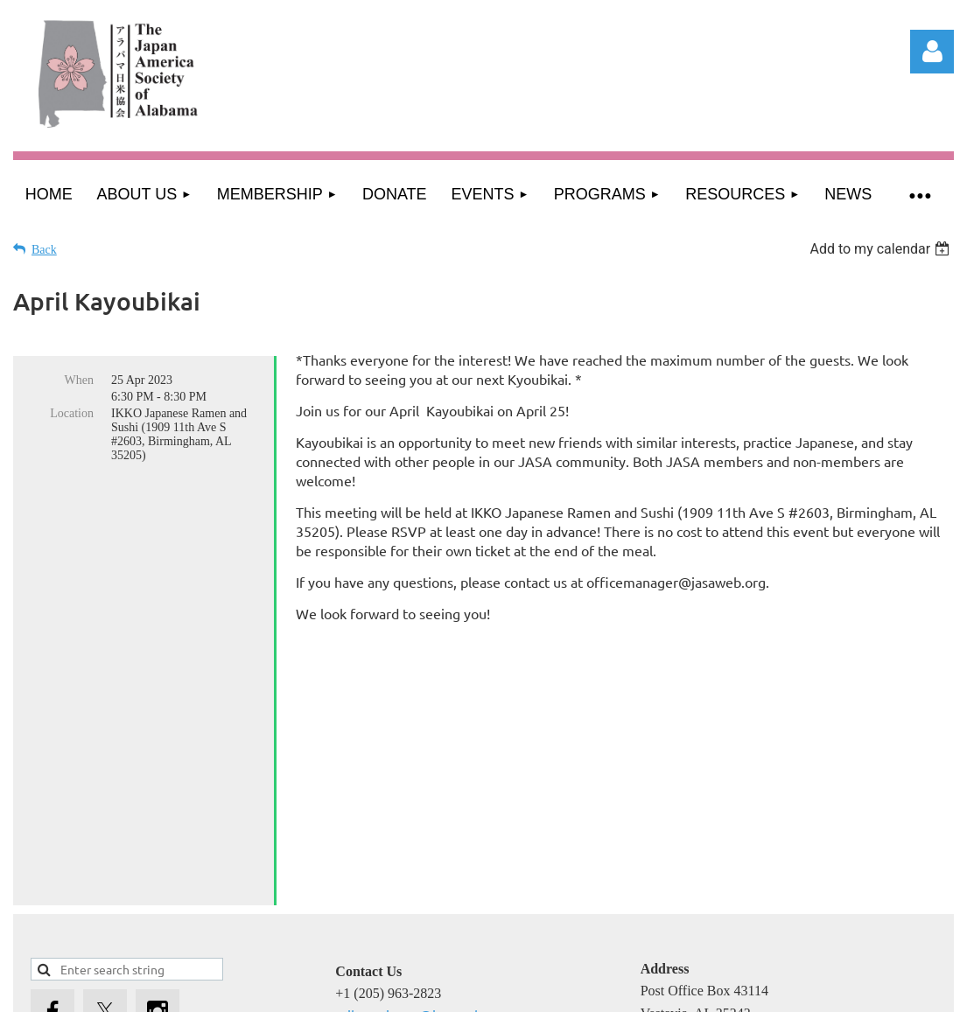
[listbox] (881, 249)
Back (44, 249)
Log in (932, 51)
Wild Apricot (768, 1001)
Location (72, 413)
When (79, 380)
